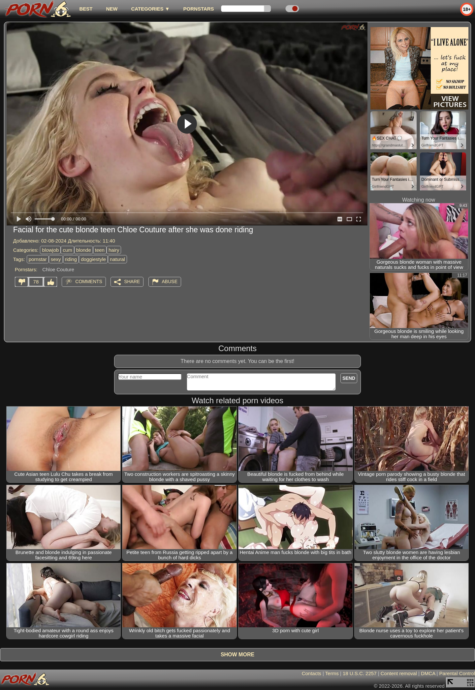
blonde (83, 250)
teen (100, 250)
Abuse (169, 281)
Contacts (311, 673)
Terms (332, 673)
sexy (56, 259)
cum (67, 250)
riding (71, 259)
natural (117, 259)
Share (132, 281)
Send (348, 378)
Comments (88, 281)
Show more (237, 654)
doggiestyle (93, 259)
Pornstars (198, 9)
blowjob (50, 250)
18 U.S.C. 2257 (360, 673)
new (111, 9)
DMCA (428, 673)
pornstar (38, 259)
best (85, 9)
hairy (114, 250)
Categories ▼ (150, 9)
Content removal (399, 673)
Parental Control (457, 673)
